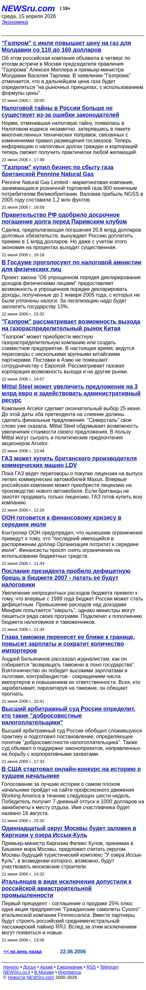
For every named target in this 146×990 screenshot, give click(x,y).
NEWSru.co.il (16, 972)
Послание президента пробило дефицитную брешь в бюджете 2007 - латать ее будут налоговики (66, 578)
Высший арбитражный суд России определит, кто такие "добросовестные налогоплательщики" (68, 716)
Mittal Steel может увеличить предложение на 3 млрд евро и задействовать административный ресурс (71, 393)
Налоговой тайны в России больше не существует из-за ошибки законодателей (60, 111)
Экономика (15, 22)
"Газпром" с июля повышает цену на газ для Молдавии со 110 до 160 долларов (66, 46)
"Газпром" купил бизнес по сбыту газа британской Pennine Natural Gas (57, 170)
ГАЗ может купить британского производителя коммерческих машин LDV (69, 461)
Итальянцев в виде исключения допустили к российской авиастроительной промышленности (66, 888)
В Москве (44, 972)
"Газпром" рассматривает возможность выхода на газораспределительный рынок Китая (71, 325)
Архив (46, 967)
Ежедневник (70, 967)
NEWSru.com (28, 8)
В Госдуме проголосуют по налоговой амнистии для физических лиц (71, 265)
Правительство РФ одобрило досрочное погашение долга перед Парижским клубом (64, 218)
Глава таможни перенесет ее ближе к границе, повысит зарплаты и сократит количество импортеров (68, 644)
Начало (11, 967)
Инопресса (69, 972)
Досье (29, 967)
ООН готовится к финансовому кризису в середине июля (61, 521)
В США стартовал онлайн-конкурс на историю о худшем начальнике (71, 772)
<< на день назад (23, 951)
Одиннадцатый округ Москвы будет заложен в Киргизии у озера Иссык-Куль (69, 831)
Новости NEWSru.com (31, 977)
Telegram (109, 967)
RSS (91, 967)
